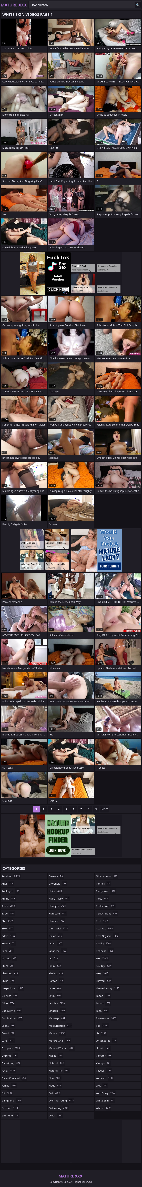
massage (57, 1018)
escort (8, 1033)
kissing (56, 973)
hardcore (58, 913)
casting (9, 958)
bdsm (9, 935)
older (56, 1115)
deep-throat (13, 988)
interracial (58, 928)
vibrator (104, 1055)
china (8, 980)
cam (8, 950)
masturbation (61, 1025)
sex (102, 958)
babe (8, 913)
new (55, 1078)
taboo (103, 995)
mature (57, 1033)
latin (55, 995)
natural (57, 1063)
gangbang (12, 1100)
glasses (56, 876)
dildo (8, 1003)
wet (102, 1085)
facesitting (11, 1063)
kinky (55, 965)
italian (56, 935)
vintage (103, 1063)
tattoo (103, 1003)
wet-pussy (106, 1093)
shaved (104, 980)
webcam (105, 1078)
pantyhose (106, 891)
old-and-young (62, 1100)
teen (102, 1010)
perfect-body (107, 913)
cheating (10, 973)
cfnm (8, 965)
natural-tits (59, 1070)
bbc (8, 920)
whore (103, 1107)
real (102, 920)
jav (54, 958)
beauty (9, 943)
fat (7, 1093)
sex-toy (104, 965)
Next (105, 809)
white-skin (105, 1100)
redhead (105, 950)
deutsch (10, 995)
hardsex (57, 920)
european (11, 1048)
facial (9, 1070)
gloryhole (58, 883)
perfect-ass (106, 906)
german (10, 1107)
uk (101, 1033)
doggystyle (12, 1010)
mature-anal (60, 1040)
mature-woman (62, 1048)
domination (12, 1018)
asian (9, 906)
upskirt (103, 1048)
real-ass (104, 928)
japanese (58, 950)
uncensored (106, 1040)
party (102, 898)
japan (56, 943)
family (9, 1085)
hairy (56, 891)
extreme (10, 1055)
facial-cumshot (14, 1078)
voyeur (104, 1070)
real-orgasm (107, 935)
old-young (59, 1107)
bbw (8, 928)
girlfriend (10, 1115)
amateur (11, 876)
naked (56, 1055)
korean (56, 980)
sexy (102, 973)
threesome (106, 1018)
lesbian (57, 1003)
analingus (11, 891)
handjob (58, 906)
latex (55, 988)
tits (102, 1025)
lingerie (57, 1010)
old (54, 1093)
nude (55, 1085)
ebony (8, 1025)
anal (8, 883)
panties (103, 883)
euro (8, 1040)
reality (103, 943)
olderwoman (107, 876)
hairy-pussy (59, 898)
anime (9, 898)
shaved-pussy (108, 988)
